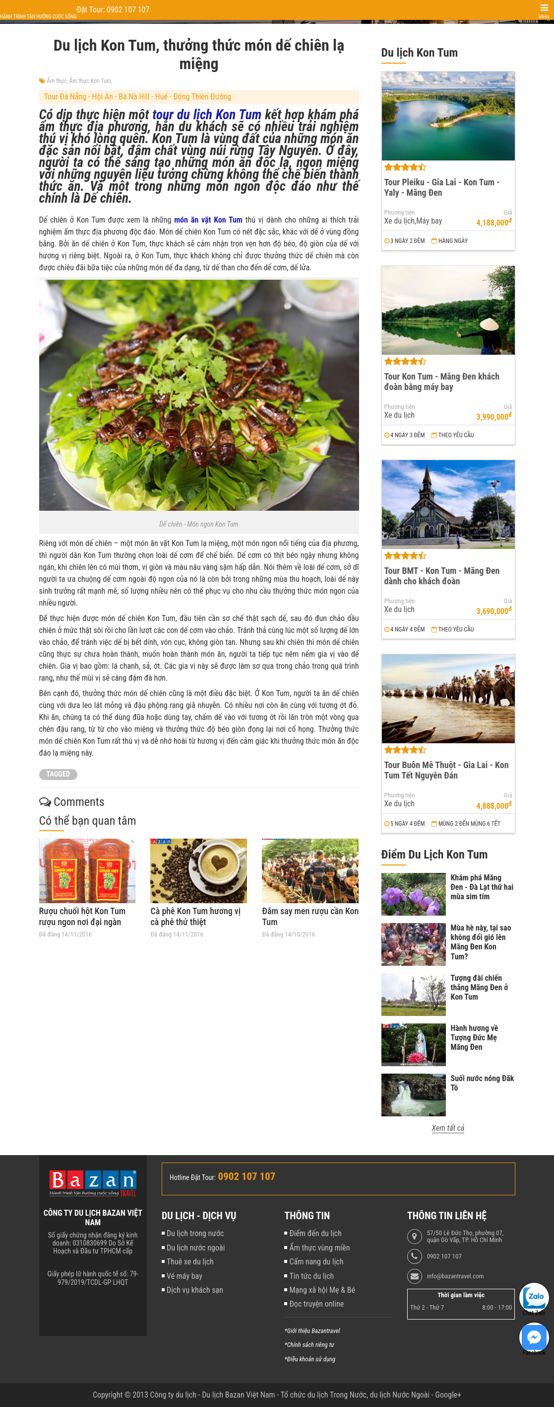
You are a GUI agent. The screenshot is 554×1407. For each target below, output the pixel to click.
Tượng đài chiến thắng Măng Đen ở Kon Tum (479, 987)
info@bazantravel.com (455, 1276)
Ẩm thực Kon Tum (90, 81)
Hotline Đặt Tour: (193, 1177)
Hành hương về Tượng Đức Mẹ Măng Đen (474, 1037)
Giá (508, 212)
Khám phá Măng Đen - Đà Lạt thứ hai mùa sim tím (482, 887)
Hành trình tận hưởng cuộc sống (38, 16)
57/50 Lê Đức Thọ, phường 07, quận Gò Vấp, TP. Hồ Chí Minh (465, 1237)
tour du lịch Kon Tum (206, 115)
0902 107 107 (444, 1256)
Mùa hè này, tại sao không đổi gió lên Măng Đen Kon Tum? (481, 942)
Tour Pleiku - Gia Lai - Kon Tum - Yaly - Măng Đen (442, 187)
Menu (544, 16)
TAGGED (58, 774)
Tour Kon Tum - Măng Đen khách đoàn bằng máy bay (442, 381)
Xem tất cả (448, 1128)
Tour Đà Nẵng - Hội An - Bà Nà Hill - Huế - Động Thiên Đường (138, 96)
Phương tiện (399, 212)
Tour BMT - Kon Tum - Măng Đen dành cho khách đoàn (442, 575)
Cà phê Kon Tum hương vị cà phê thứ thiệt (195, 916)
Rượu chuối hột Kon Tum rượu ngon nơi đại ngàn (82, 916)
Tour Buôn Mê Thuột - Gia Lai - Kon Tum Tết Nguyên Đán (446, 770)
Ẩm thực (56, 81)
